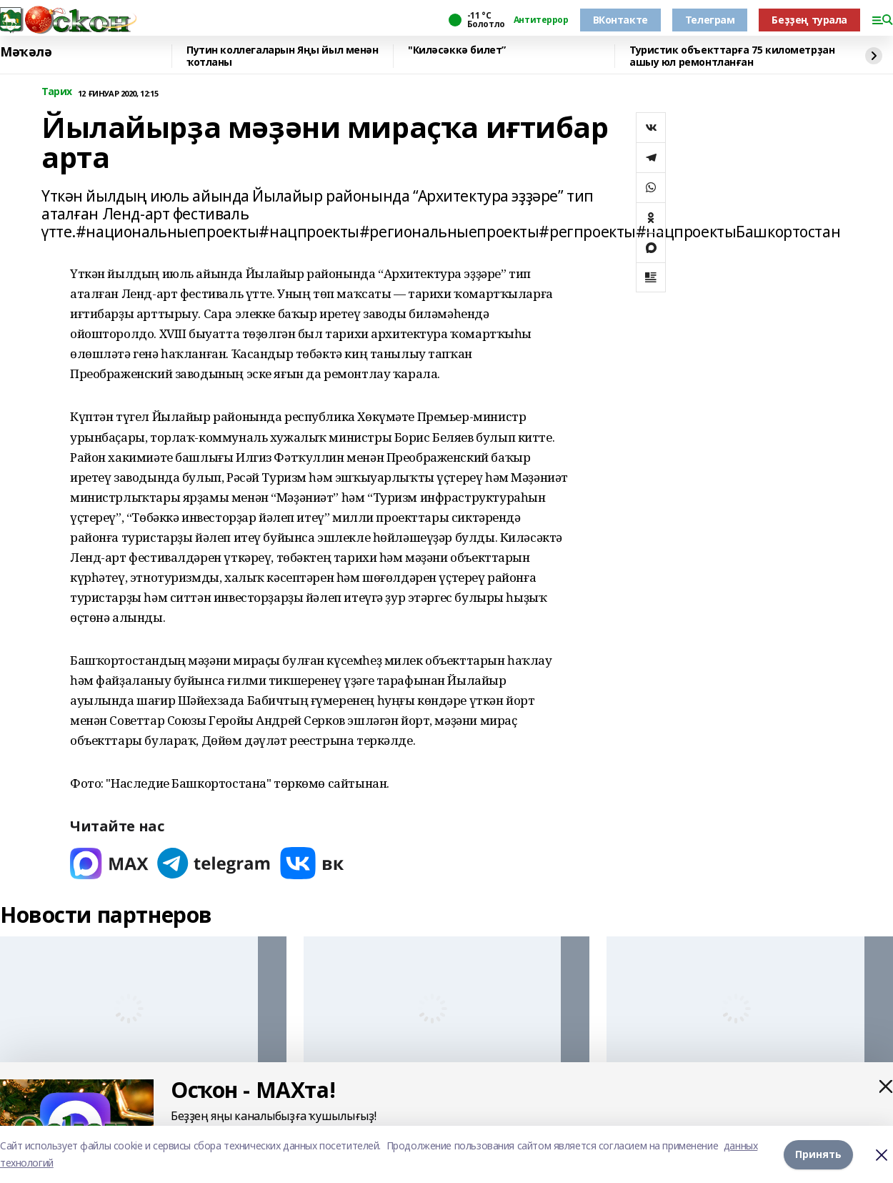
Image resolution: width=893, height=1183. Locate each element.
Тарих (56, 92)
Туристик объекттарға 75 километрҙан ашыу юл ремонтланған (731, 56)
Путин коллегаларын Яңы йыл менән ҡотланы (282, 56)
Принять (818, 1154)
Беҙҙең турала (809, 19)
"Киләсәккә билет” (457, 50)
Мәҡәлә (25, 52)
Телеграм (710, 19)
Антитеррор (541, 20)
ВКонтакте (620, 19)
